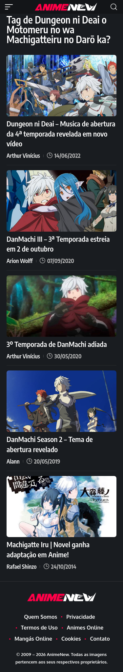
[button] (10, 6)
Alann (13, 461)
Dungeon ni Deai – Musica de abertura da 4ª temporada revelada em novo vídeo (61, 133)
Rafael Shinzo (22, 566)
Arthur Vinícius (23, 155)
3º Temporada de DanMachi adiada (57, 344)
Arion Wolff (20, 260)
